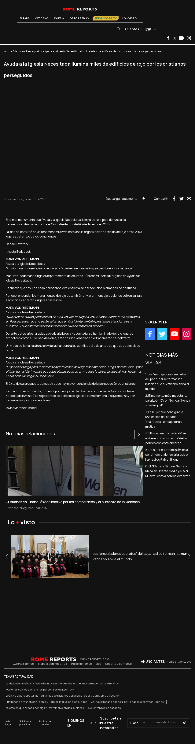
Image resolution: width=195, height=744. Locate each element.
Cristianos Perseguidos (27, 51)
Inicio (7, 51)
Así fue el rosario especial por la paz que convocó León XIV (127, 702)
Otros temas (79, 18)
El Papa (24, 18)
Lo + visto (129, 18)
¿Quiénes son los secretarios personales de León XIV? (40, 689)
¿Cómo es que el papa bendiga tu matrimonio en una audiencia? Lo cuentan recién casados (63, 708)
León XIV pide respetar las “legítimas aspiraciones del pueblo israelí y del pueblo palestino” (63, 695)
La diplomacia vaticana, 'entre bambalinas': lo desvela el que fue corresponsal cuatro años (62, 683)
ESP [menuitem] (148, 29)
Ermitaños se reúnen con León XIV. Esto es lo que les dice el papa (46, 702)
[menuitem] (150, 29)
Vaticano (41, 18)
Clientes (132, 29)
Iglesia (59, 18)
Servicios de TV (105, 18)
